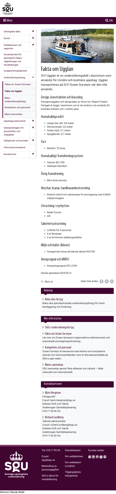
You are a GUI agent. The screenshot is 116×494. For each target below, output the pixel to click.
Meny (10, 20)
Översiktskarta (73, 450)
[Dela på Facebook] (101, 281)
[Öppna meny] (33, 32)
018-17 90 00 (53, 450)
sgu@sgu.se (48, 460)
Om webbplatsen (74, 456)
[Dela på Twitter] (107, 281)
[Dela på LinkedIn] (112, 281)
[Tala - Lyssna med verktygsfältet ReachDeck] (12, 492)
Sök (111, 20)
